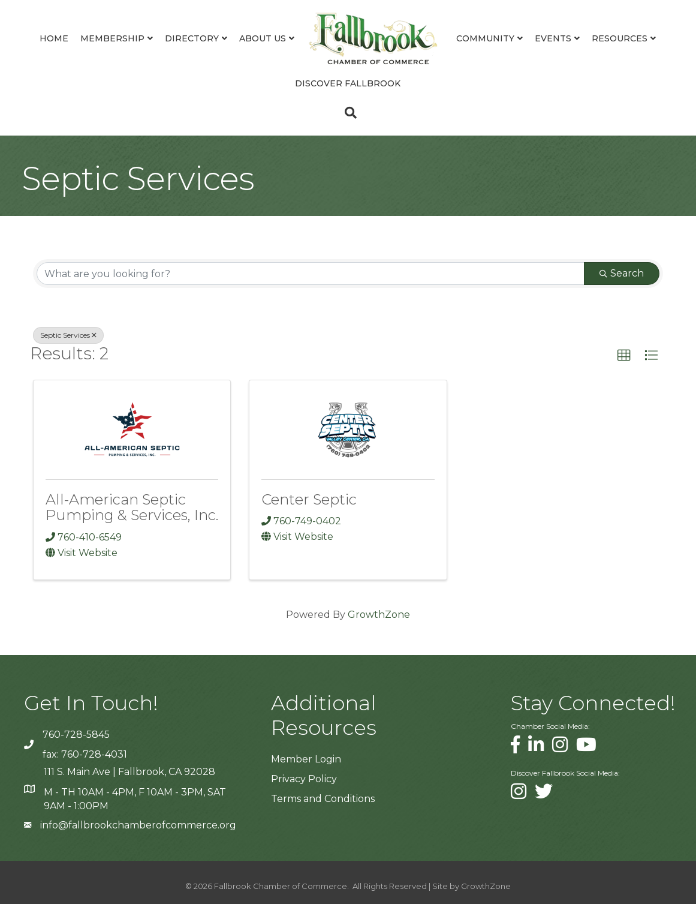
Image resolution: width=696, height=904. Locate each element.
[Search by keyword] (310, 273)
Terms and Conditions (323, 798)
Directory (192, 38)
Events (553, 38)
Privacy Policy (304, 779)
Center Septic (309, 499)
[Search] (348, 113)
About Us (262, 38)
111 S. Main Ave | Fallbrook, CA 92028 (129, 771)
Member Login (306, 759)
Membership (112, 38)
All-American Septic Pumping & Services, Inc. (132, 507)
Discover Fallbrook (347, 83)
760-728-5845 (76, 734)
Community (485, 38)
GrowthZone (379, 614)
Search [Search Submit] (621, 273)
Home (54, 38)
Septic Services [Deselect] (68, 335)
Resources (619, 38)
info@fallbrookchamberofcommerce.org (138, 825)
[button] (624, 356)
